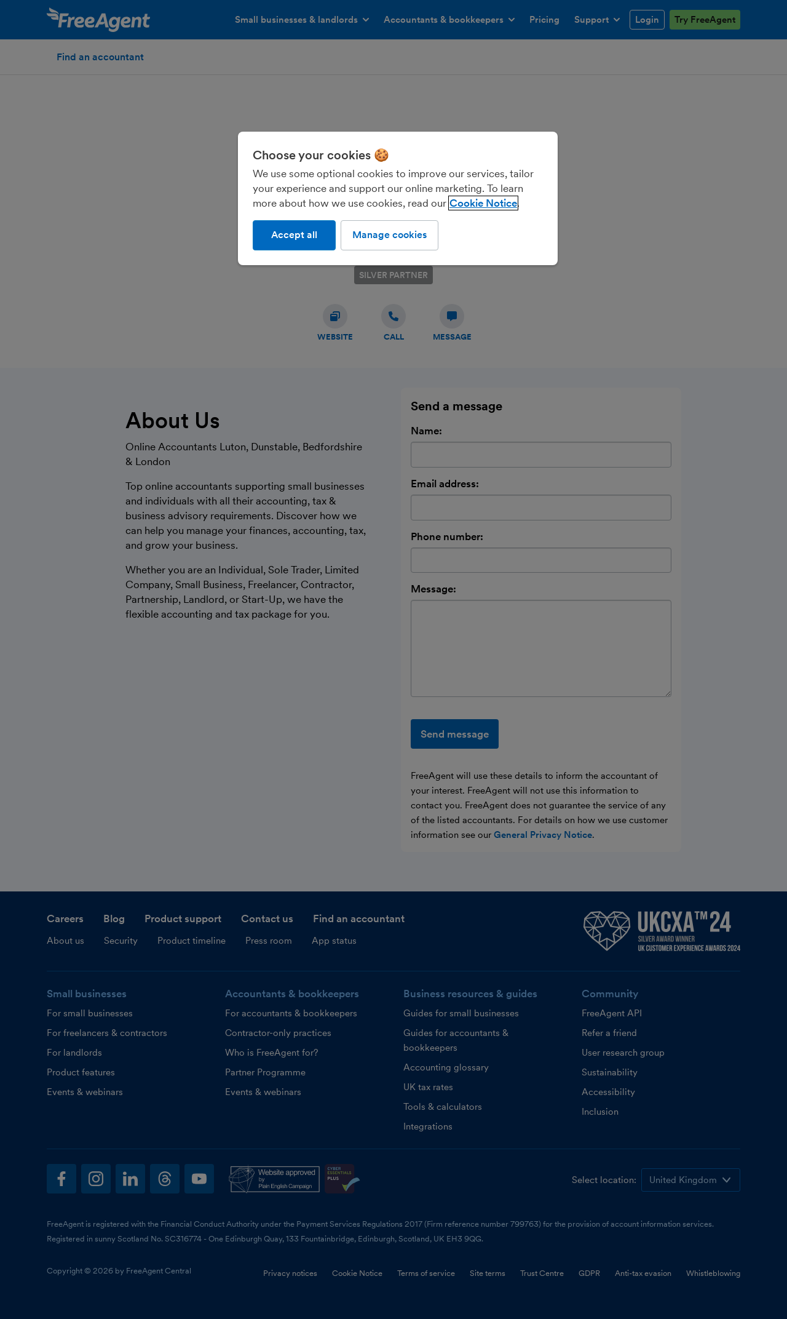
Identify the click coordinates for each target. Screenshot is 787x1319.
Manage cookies (389, 235)
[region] (398, 198)
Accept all (294, 235)
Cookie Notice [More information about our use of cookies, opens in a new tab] (483, 203)
